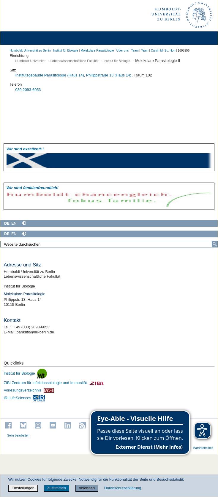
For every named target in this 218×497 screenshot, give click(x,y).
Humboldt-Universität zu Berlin (30, 50)
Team (134, 50)
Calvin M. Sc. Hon (163, 50)
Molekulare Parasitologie (97, 50)
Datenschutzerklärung (122, 488)
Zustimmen (56, 488)
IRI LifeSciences (24, 398)
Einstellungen (23, 488)
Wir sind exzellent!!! (25, 149)
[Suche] (215, 244)
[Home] (21, 38)
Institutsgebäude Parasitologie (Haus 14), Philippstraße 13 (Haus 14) (73, 75)
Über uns (122, 50)
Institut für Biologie (65, 50)
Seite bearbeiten (18, 435)
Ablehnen (87, 488)
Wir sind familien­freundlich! (33, 188)
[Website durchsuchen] (109, 244)
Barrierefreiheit (203, 448)
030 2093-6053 (28, 89)
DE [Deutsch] (7, 223)
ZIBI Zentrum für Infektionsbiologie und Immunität (54, 383)
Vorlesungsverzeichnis (28, 390)
